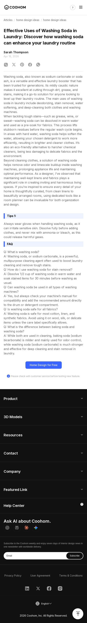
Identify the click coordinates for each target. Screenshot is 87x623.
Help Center (14, 505)
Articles (8, 19)
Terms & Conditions (71, 575)
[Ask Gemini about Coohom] (36, 527)
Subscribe (74, 555)
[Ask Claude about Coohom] (26, 527)
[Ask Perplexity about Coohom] (17, 527)
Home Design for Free (44, 365)
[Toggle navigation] (81, 7)
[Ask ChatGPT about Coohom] (7, 527)
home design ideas (27, 19)
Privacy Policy (12, 575)
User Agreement (40, 575)
